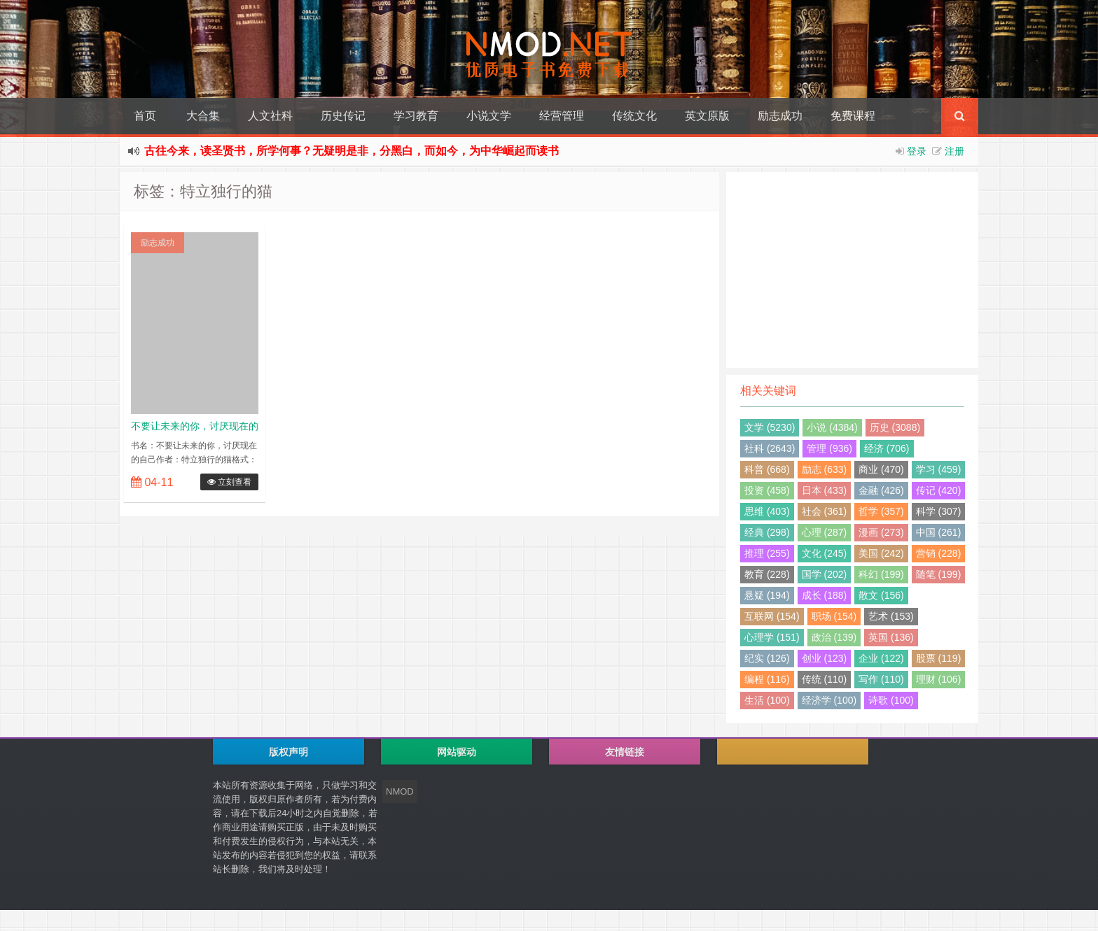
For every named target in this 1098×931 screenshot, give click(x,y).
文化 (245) (824, 553)
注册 (954, 151)
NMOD (400, 791)
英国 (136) (891, 637)
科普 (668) (767, 469)
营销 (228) (938, 553)
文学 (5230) (769, 427)
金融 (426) (881, 490)
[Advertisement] (852, 270)
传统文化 (634, 116)
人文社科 (270, 116)
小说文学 (488, 116)
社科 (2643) (769, 448)
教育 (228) (767, 574)
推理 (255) (767, 553)
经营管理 (561, 116)
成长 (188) (824, 595)
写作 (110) (881, 679)
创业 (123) (824, 658)
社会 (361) (824, 511)
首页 (145, 116)
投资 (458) (767, 490)
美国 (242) (881, 553)
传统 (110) (824, 679)
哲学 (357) (881, 511)
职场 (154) (834, 616)
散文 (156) (881, 595)
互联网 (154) (772, 616)
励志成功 (780, 116)
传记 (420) (938, 490)
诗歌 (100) (891, 700)
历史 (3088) (895, 427)
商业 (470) (881, 469)
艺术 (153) (891, 616)
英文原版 (707, 116)
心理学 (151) (772, 637)
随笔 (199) (938, 574)
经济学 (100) (829, 700)
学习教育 (416, 116)
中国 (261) (938, 532)
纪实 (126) (767, 658)
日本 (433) (824, 490)
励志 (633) (824, 469)
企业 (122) (881, 658)
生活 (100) (767, 700)
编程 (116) (767, 679)
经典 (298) (767, 532)
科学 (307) (938, 511)
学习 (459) (938, 469)
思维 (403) (767, 511)
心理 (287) (824, 532)
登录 (916, 151)
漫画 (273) (881, 532)
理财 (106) (938, 679)
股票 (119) (938, 658)
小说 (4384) (832, 427)
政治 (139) (834, 637)
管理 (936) (829, 448)
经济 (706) (887, 448)
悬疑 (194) (767, 595)
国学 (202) (824, 574)
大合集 (203, 116)
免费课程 (853, 116)
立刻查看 (229, 482)
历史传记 (343, 116)
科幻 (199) (881, 574)
